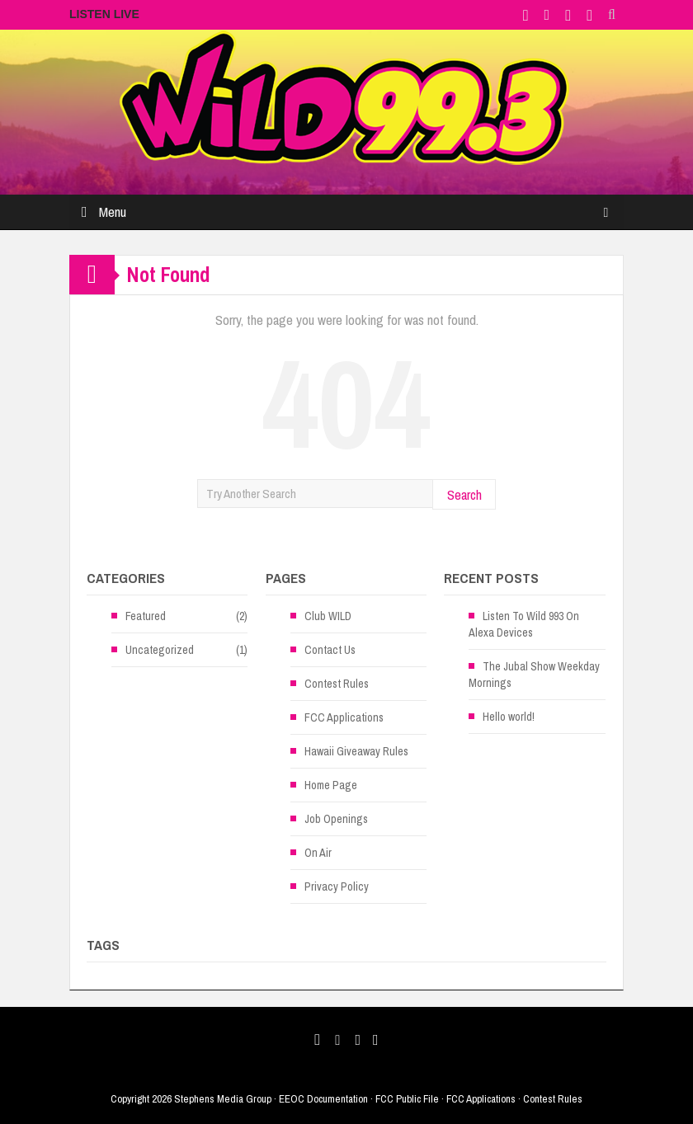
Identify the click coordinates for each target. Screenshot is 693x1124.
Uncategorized (159, 649)
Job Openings (336, 818)
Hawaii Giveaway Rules (356, 751)
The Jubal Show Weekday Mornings (534, 674)
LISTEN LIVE (104, 14)
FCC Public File (407, 1099)
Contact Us (330, 649)
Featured (145, 616)
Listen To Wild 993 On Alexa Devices (524, 624)
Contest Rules (336, 683)
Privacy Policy (336, 886)
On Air (318, 852)
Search (464, 494)
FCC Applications (344, 717)
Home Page (330, 785)
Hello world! (509, 716)
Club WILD (327, 616)
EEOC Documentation (323, 1099)
